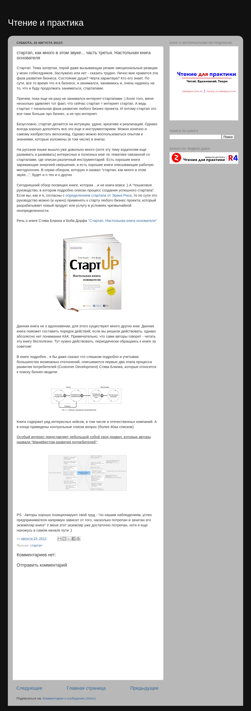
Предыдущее (144, 688)
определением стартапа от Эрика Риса (98, 195)
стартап (36, 545)
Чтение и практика (46, 23)
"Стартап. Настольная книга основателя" (122, 221)
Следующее (29, 688)
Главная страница (86, 688)
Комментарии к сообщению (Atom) (69, 698)
